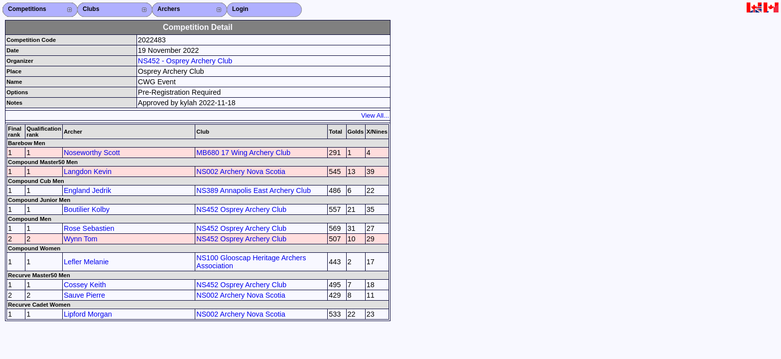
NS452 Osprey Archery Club (241, 209)
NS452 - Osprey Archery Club (185, 61)
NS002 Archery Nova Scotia (240, 172)
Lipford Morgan (88, 314)
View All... (375, 115)
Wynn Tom (81, 239)
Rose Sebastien (89, 228)
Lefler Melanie (86, 262)
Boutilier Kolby (87, 209)
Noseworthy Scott (92, 153)
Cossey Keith (85, 285)
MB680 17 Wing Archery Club (243, 153)
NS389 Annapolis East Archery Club (253, 190)
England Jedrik (87, 190)
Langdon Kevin (88, 172)
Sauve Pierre (84, 295)
